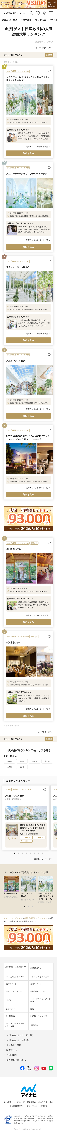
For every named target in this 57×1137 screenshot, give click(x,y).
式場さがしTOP (9, 20)
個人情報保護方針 (17, 1106)
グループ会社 (32, 1106)
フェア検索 (40, 20)
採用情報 (43, 1106)
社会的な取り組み (45, 1102)
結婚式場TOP (30, 918)
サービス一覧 (19, 1102)
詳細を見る (28, 153)
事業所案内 (31, 1102)
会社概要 (7, 1102)
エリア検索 (26, 20)
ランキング (42, 918)
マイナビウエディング (13, 918)
